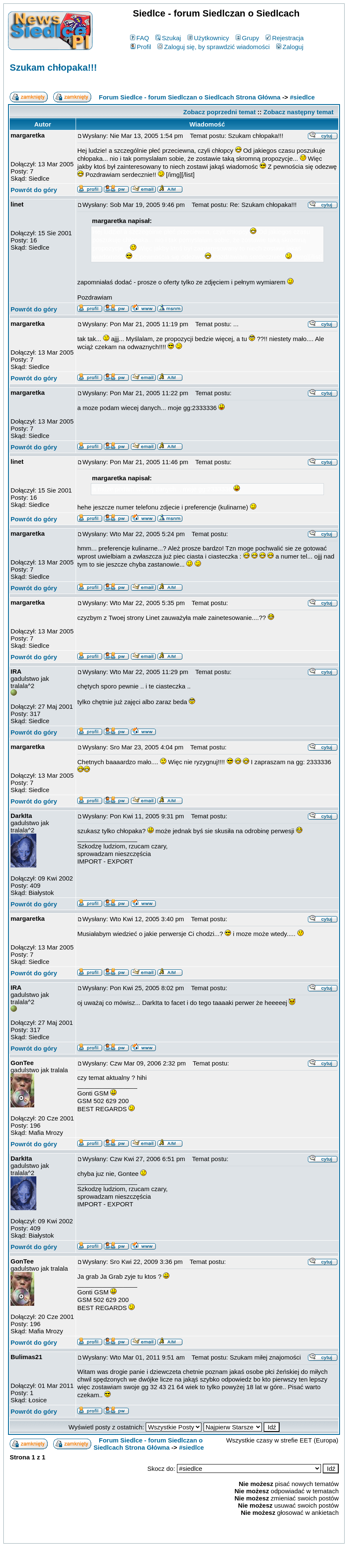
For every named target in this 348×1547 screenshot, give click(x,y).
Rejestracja (285, 37)
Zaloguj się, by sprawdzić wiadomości (213, 46)
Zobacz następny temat (299, 112)
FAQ (139, 37)
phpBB (154, 1535)
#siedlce (302, 97)
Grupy (247, 37)
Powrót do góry (34, 189)
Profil (140, 46)
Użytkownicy (208, 37)
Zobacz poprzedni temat (219, 112)
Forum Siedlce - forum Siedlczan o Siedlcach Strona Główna (189, 97)
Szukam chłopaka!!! (53, 67)
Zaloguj (289, 46)
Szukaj (168, 37)
